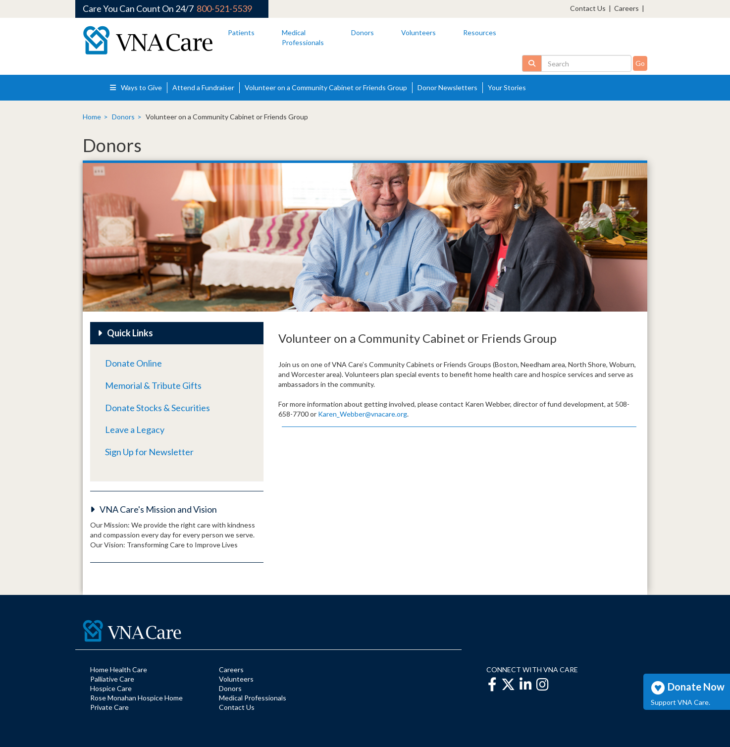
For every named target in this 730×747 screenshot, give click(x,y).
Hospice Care (111, 688)
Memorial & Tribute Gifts (153, 385)
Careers (626, 8)
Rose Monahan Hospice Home (136, 698)
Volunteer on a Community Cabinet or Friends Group (326, 87)
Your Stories (507, 87)
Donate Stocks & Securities (157, 407)
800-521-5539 (224, 8)
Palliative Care (112, 679)
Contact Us (588, 8)
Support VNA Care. (680, 702)
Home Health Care (118, 669)
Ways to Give (136, 87)
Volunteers (418, 32)
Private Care (109, 707)
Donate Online (133, 363)
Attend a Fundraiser (203, 87)
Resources (479, 32)
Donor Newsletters (447, 87)
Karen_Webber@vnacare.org (362, 414)
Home (92, 116)
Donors (362, 32)
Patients (241, 32)
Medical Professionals (252, 698)
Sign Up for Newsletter (149, 451)
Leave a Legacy (134, 429)
